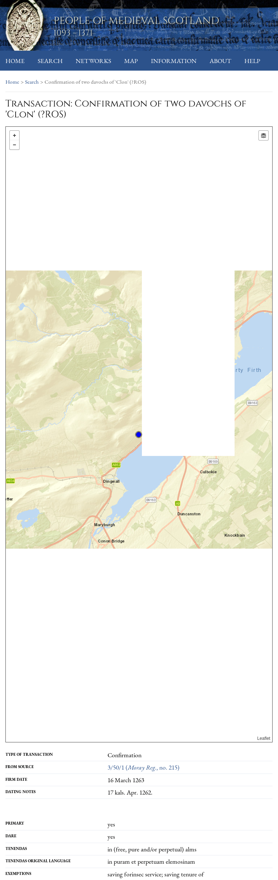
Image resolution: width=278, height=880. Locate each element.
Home (15, 60)
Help (252, 60)
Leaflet (263, 738)
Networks (93, 60)
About (220, 60)
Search (50, 60)
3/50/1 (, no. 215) (144, 767)
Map (131, 60)
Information (174, 60)
